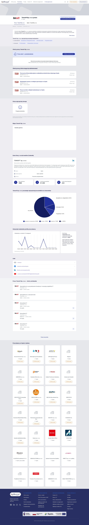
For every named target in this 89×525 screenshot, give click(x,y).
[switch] (68, 54)
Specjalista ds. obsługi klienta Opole (28, 40)
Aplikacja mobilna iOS (57, 506)
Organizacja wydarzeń (72, 502)
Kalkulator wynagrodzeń (38, 1)
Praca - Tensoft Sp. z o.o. (19, 22)
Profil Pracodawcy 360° (43, 497)
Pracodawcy (19, 1)
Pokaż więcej (71, 35)
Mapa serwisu (70, 508)
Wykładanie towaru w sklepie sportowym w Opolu (33, 81)
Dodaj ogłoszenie (48, 1)
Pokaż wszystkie (44, 337)
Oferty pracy (13, 1)
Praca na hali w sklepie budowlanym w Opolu (32, 90)
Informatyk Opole (40, 40)
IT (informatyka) (22, 43)
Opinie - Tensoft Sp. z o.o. (32, 22)
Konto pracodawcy (42, 499)
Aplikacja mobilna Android (58, 504)
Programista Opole (48, 40)
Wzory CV (55, 497)
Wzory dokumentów (57, 499)
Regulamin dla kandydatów (29, 504)
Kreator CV (30, 1)
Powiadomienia (27, 506)
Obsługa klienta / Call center (32, 43)
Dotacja (68, 506)
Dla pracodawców (83, 1)
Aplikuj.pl (14, 26)
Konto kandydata (73, 1)
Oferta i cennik (41, 495)
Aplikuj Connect (70, 504)
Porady (24, 1)
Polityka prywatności (71, 499)
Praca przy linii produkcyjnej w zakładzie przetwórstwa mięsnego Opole (39, 73)
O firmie (68, 495)
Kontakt (69, 497)
